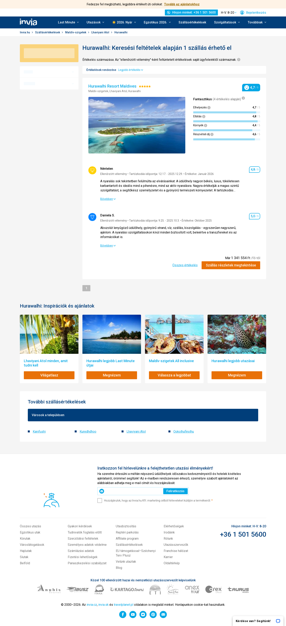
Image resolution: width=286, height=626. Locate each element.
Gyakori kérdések (80, 526)
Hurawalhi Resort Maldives (112, 86)
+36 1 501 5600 (243, 534)
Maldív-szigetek (76, 32)
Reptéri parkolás (127, 532)
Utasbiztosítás (126, 526)
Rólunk (168, 538)
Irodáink (169, 532)
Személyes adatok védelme (87, 545)
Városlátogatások (32, 545)
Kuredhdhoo (88, 431)
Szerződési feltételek (83, 538)
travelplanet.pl (123, 605)
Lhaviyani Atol (100, 32)
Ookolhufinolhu (183, 431)
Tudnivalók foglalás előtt (85, 532)
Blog (119, 568)
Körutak (25, 538)
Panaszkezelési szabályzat (87, 563)
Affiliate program (127, 538)
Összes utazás (30, 526)
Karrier (168, 557)
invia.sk (103, 605)
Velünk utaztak (126, 561)
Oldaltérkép (172, 563)
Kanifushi (39, 431)
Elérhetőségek (174, 526)
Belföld (25, 563)
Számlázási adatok (81, 551)
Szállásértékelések (192, 22)
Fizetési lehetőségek (83, 557)
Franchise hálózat (176, 551)
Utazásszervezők (176, 545)
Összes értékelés (185, 265)
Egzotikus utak (30, 532)
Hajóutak (26, 551)
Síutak (24, 557)
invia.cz (92, 605)
